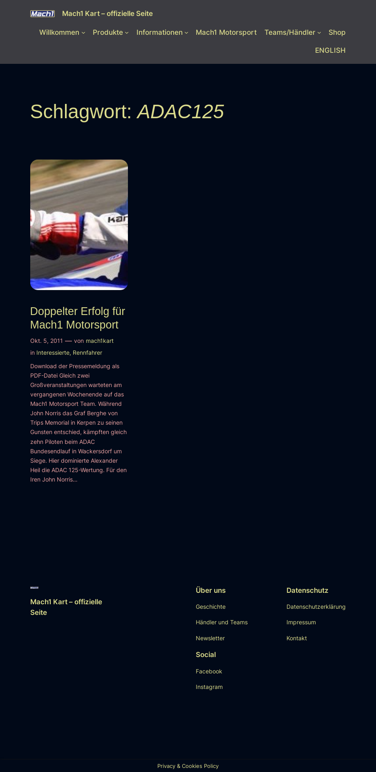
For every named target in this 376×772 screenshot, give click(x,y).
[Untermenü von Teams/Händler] (319, 32)
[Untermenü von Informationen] (186, 32)
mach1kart (100, 340)
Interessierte (52, 352)
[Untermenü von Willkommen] (83, 32)
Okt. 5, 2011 (46, 340)
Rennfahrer (87, 352)
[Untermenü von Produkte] (127, 32)
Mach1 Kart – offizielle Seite (107, 13)
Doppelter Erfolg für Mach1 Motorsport (77, 318)
